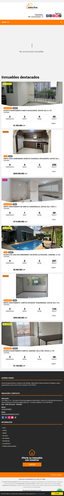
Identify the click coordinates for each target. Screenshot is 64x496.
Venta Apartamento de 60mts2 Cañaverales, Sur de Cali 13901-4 (29, 207)
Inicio (4, 428)
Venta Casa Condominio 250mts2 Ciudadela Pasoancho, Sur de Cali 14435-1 (32, 158)
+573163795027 (36, 16)
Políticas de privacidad (9, 446)
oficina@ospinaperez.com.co (10, 414)
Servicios (5, 435)
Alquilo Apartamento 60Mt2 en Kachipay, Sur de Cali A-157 (27, 110)
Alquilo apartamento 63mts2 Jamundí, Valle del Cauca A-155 (28, 351)
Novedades (5, 438)
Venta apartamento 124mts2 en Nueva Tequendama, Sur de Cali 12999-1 (32, 303)
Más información (40, 494)
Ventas (4, 430)
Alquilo (4, 433)
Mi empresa (6, 441)
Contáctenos (6, 443)
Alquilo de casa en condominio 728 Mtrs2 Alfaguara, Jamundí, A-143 (31, 255)
